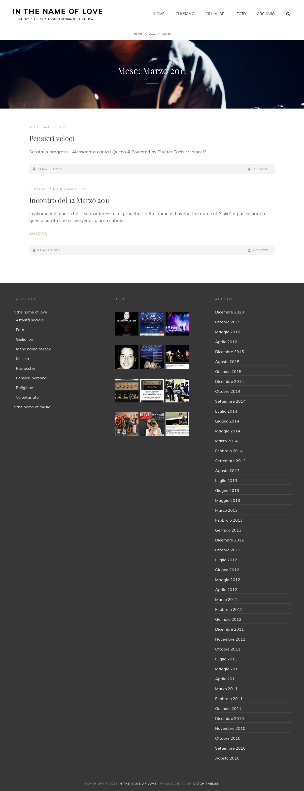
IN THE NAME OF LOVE (57, 11)
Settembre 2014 (230, 401)
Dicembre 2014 (229, 381)
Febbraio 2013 (229, 520)
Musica (22, 358)
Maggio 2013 (227, 500)
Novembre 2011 (230, 639)
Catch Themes (206, 783)
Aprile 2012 (226, 589)
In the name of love (48, 127)
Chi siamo (185, 14)
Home (159, 14)
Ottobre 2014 (227, 391)
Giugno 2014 (227, 421)
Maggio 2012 (227, 579)
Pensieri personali (32, 377)
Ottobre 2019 (227, 321)
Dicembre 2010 (229, 718)
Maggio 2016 (227, 331)
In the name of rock (33, 348)
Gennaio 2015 (228, 371)
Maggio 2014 (227, 430)
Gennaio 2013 (228, 530)
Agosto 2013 (227, 470)
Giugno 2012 (227, 569)
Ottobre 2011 (227, 649)
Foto (241, 14)
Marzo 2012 (226, 599)
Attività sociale (30, 319)
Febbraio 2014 (229, 450)
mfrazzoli (262, 169)
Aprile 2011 (226, 678)
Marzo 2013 (226, 510)
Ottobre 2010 (227, 738)
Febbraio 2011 (229, 698)
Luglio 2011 (226, 658)
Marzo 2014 (226, 440)
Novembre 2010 (230, 728)
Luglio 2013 (226, 480)
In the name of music (31, 406)
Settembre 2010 (230, 748)
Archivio (266, 14)
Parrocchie (25, 368)
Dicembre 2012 (229, 539)
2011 (152, 33)
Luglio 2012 (226, 559)
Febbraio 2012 (229, 609)
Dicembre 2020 (229, 312)
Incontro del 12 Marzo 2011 (69, 200)
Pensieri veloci (51, 138)
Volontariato (27, 397)
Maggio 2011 (227, 668)
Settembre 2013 (230, 460)
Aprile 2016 (226, 341)
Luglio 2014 (226, 411)
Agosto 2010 (227, 758)
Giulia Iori (216, 14)
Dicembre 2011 (229, 629)
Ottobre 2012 (227, 549)
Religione (24, 387)
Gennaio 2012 (228, 619)
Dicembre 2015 (229, 351)
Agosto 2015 (227, 361)
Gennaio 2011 (228, 708)
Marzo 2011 (226, 688)
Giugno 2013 (227, 490)
